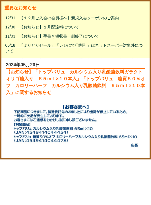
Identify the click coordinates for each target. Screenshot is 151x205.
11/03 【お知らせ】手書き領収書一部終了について (52, 36)
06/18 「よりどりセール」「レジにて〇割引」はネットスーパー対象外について (74, 48)
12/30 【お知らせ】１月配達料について (42, 27)
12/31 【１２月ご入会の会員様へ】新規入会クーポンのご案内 (62, 18)
